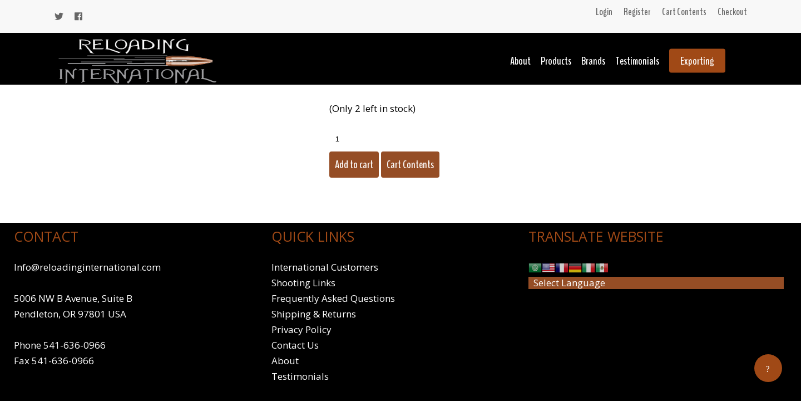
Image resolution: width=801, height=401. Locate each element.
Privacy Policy (301, 329)
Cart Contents (684, 12)
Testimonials (637, 61)
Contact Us (295, 345)
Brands (593, 61)
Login (604, 12)
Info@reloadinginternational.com (87, 267)
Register (637, 12)
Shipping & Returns (313, 313)
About (520, 61)
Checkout (732, 12)
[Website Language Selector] (656, 283)
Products (556, 61)
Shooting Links (303, 282)
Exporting (697, 61)
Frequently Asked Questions (333, 298)
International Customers (324, 267)
